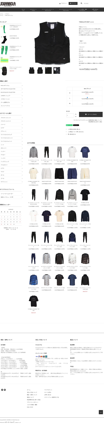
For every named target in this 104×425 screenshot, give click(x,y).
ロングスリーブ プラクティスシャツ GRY (46, 267)
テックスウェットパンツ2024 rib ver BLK (33, 203)
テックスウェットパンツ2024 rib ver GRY (46, 203)
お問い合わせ (47, 394)
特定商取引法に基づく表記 (95, 121)
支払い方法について (32, 392)
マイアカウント (48, 389)
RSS (28, 407)
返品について (98, 120)
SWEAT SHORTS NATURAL (85, 182)
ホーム (1, 14)
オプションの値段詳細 (88, 120)
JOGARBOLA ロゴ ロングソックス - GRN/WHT (15, 26)
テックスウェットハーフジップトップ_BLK (59, 203)
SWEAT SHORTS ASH (46, 181)
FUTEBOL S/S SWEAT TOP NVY (85, 161)
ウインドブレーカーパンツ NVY (33, 267)
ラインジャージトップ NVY (85, 224)
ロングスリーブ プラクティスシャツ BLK (59, 267)
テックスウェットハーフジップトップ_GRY (72, 203)
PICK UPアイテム (9, 15)
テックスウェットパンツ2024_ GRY (59, 161)
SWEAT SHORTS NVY (72, 181)
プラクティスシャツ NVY (72, 287)
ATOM (31, 407)
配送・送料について (32, 394)
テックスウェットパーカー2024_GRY (33, 161)
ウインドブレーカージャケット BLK (59, 246)
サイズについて (77, 120)
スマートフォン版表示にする (51, 397)
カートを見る (47, 392)
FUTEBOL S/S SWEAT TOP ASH (72, 161)
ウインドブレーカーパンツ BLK (85, 246)
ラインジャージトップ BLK (72, 224)
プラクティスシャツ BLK (59, 287)
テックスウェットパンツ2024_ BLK (46, 161)
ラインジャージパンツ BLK (33, 246)
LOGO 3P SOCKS (13, 35)
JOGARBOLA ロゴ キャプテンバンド (15, 57)
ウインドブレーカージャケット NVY (72, 246)
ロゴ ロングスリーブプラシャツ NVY (33, 288)
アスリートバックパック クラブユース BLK (15, 68)
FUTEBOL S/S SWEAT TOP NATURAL (33, 182)
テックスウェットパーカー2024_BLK (85, 288)
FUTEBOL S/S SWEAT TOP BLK (33, 310)
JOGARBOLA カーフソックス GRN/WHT (15, 47)
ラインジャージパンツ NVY (46, 246)
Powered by (10, 422)
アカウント (64, 3)
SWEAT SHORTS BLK (59, 181)
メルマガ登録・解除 (32, 404)
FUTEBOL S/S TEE (85, 202)
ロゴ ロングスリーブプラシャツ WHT (72, 267)
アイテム (72, 3)
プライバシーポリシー (32, 402)
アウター (7, 14)
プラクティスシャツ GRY (46, 287)
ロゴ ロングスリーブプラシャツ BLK (85, 267)
